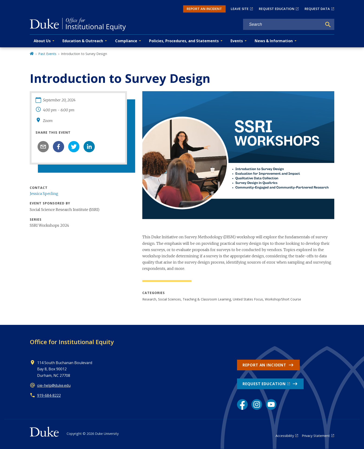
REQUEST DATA (317, 8)
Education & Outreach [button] (82, 40)
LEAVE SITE (240, 8)
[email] (43, 146)
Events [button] (237, 40)
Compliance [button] (126, 40)
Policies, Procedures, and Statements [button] (184, 40)
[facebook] (58, 146)
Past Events (47, 54)
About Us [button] (42, 40)
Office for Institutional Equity (72, 342)
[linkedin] (89, 146)
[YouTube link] (271, 404)
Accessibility (285, 435)
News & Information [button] (274, 40)
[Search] (328, 24)
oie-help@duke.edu (54, 385)
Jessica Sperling (44, 193)
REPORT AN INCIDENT (204, 8)
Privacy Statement (316, 435)
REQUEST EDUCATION (276, 8)
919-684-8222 (49, 395)
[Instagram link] (256, 404)
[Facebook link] (242, 404)
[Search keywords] (282, 24)
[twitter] (74, 146)
